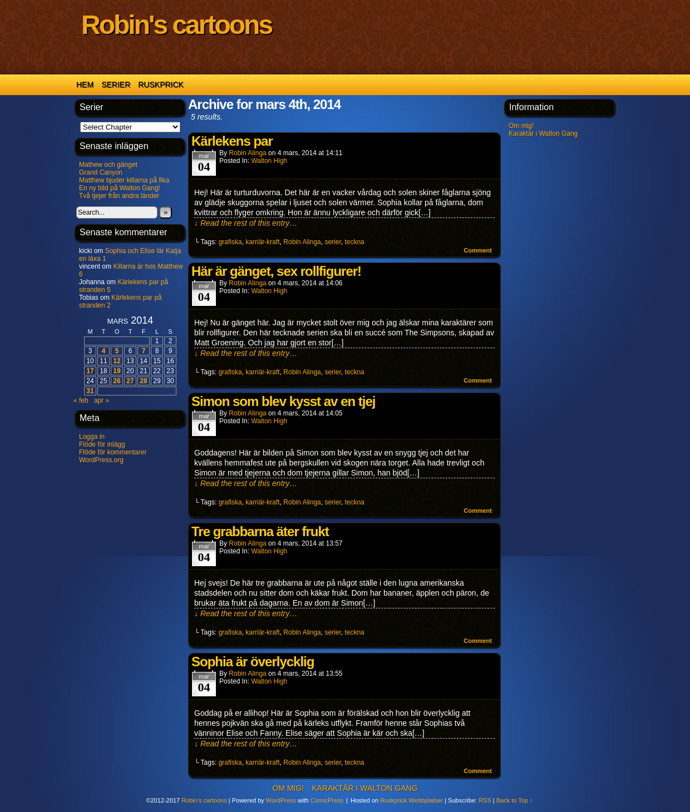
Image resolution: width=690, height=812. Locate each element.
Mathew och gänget (108, 165)
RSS (485, 800)
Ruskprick (161, 84)
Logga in (92, 436)
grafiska (230, 242)
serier (332, 242)
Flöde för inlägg (102, 444)
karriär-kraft (262, 242)
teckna (354, 242)
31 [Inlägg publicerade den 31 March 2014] (89, 391)
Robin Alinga (247, 153)
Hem (84, 84)
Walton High (269, 161)
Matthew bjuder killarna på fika (124, 180)
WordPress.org (101, 460)
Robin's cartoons (176, 24)
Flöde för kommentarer (112, 452)
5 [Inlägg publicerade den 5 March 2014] (117, 351)
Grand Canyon (100, 172)
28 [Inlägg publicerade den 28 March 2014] (143, 381)
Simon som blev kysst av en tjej (283, 401)
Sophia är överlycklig (252, 661)
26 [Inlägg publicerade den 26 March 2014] (116, 381)
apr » (101, 400)
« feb (80, 400)
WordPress (281, 800)
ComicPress (326, 800)
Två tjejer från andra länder (119, 196)
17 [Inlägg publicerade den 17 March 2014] (89, 371)
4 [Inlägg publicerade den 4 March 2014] (104, 351)
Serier (115, 84)
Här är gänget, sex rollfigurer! (276, 271)
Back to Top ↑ (514, 800)
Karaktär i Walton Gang (543, 133)
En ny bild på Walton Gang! (119, 188)
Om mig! (521, 126)
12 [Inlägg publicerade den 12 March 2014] (116, 361)
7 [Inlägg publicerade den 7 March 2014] (144, 351)
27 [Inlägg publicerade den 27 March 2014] (130, 381)
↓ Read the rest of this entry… (245, 223)
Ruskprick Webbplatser (411, 800)
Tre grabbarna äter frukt (260, 531)
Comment (478, 250)
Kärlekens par (232, 140)
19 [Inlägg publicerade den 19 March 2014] (116, 371)
